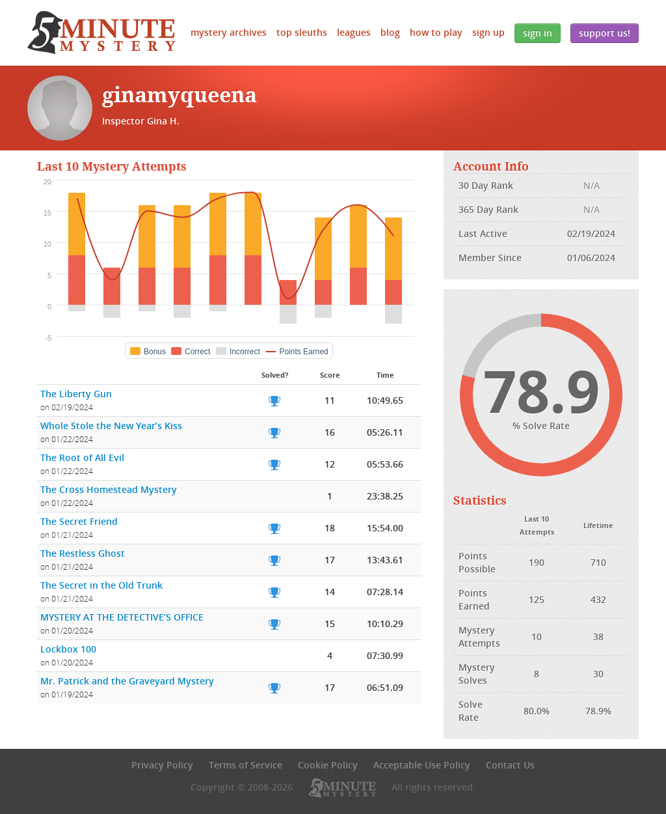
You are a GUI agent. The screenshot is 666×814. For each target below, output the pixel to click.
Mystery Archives (229, 32)
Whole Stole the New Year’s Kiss (111, 425)
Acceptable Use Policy (421, 765)
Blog (390, 32)
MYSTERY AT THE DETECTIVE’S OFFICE (122, 617)
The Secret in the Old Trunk (101, 585)
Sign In (537, 33)
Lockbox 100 (68, 649)
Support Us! (604, 33)
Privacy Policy (162, 765)
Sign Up (488, 32)
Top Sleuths (301, 32)
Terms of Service (245, 765)
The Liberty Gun (76, 393)
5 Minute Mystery (101, 32)
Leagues (354, 32)
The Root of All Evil (82, 457)
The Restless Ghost (82, 553)
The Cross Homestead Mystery (108, 489)
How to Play (436, 32)
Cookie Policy (328, 765)
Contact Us (510, 765)
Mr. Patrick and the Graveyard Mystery (127, 681)
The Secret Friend (79, 521)
